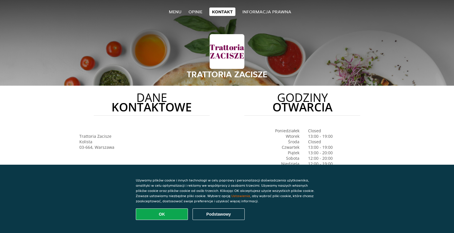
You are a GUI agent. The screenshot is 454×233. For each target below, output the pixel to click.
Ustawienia (240, 196)
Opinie (195, 12)
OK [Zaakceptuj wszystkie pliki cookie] (162, 214)
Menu (175, 12)
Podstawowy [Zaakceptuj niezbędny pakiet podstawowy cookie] (218, 214)
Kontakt (222, 12)
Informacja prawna (266, 12)
